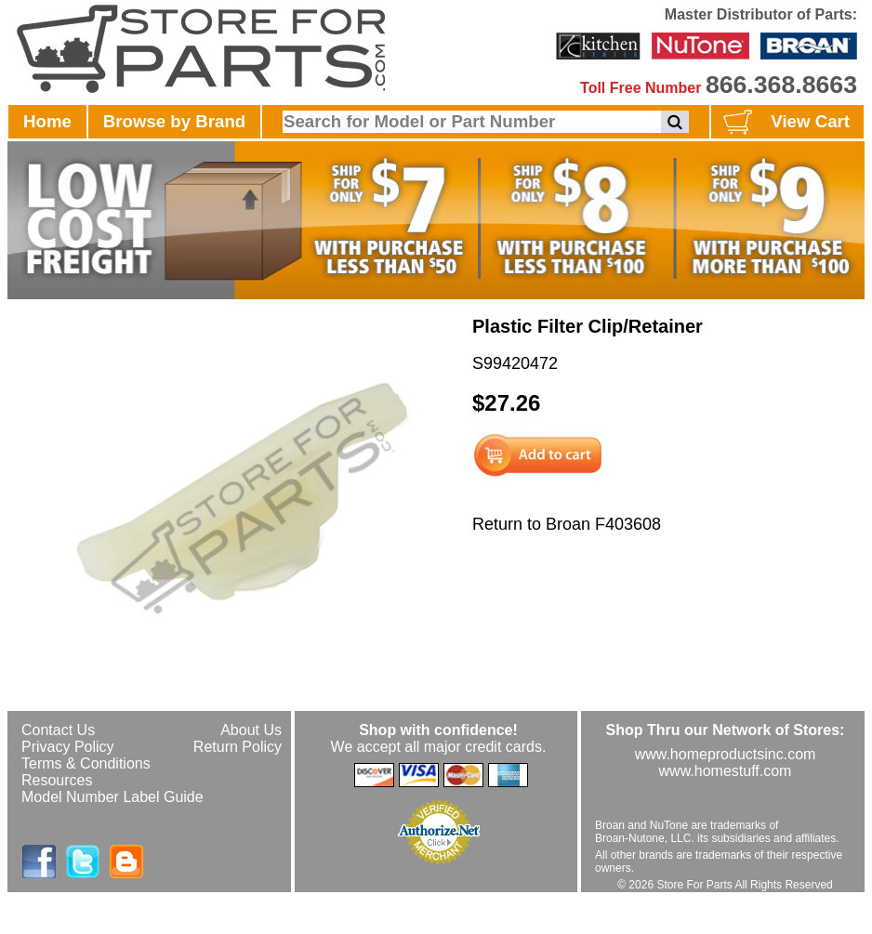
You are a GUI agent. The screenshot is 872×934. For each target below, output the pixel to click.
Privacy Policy (67, 747)
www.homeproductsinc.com (725, 754)
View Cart (784, 122)
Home (47, 121)
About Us (251, 730)
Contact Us (58, 730)
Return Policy (237, 747)
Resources (56, 780)
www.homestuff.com (725, 771)
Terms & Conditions (86, 763)
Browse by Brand (174, 121)
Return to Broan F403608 (566, 524)
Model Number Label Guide (112, 797)
